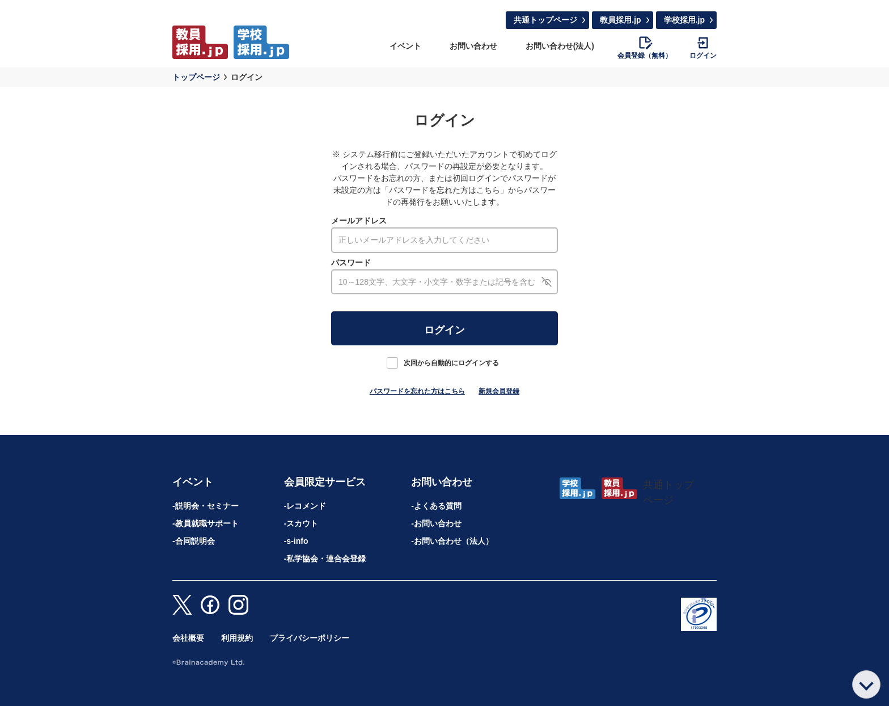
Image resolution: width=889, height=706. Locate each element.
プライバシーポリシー (309, 637)
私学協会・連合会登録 (326, 558)
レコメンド (306, 505)
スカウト (302, 523)
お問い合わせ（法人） (453, 541)
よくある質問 (438, 505)
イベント (405, 45)
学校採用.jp (684, 19)
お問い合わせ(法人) (560, 45)
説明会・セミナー (207, 505)
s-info (297, 541)
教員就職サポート (207, 523)
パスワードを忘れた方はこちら (417, 391)
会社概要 (188, 637)
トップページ (196, 77)
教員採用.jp (620, 19)
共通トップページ (545, 19)
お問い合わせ (473, 45)
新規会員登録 (499, 391)
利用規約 (237, 637)
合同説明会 (195, 541)
